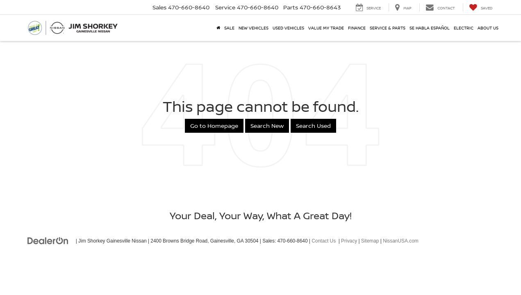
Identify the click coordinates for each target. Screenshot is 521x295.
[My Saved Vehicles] (480, 7)
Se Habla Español (430, 28)
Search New (267, 125)
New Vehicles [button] (253, 28)
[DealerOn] (48, 240)
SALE (229, 28)
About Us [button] (488, 28)
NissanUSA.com (401, 241)
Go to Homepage (214, 125)
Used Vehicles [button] (288, 28)
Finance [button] (357, 28)
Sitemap (370, 241)
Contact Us (324, 241)
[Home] (218, 28)
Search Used (313, 125)
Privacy (349, 241)
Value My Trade (326, 28)
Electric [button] (463, 28)
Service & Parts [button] (387, 28)
